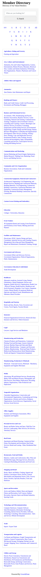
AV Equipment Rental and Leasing (14, 223)
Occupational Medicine (25, 290)
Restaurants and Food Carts (26, 462)
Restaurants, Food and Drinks (13, 455)
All (36, 28)
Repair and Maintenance (11, 244)
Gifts (27, 476)
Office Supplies (8, 411)
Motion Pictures (18, 67)
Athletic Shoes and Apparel (12, 80)
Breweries (31, 460)
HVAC (14, 238)
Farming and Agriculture (11, 54)
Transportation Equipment (24, 353)
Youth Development (10, 270)
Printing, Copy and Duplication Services (20, 135)
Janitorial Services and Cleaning (21, 240)
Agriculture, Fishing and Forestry (14, 51)
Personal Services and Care (12, 423)
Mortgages (23, 105)
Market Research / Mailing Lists (13, 156)
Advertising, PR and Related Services (15, 376)
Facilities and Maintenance (12, 235)
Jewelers (11, 478)
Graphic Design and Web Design (21, 129)
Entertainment (8, 67)
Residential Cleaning (25, 244)
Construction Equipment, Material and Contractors (20, 178)
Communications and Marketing (14, 151)
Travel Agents (13, 307)
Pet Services (31, 428)
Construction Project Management (21, 189)
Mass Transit (28, 539)
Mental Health (13, 290)
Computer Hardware (10, 508)
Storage (34, 244)
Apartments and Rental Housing (13, 441)
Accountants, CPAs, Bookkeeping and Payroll (17, 116)
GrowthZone (25, 574)
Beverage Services (21, 460)
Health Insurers (20, 286)
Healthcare (7, 277)
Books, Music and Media (11, 472)
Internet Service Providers (19, 512)
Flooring (6, 191)
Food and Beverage (15, 343)
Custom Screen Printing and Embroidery (16, 201)
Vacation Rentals (23, 307)
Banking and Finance (10, 100)
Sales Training (22, 137)
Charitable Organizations (11, 395)
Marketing (27, 156)
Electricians (7, 238)
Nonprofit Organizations (11, 392)
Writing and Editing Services (12, 143)
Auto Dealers (8, 92)
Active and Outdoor (10, 491)
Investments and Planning (11, 105)
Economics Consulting (22, 125)
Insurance (7, 315)
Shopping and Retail (10, 470)
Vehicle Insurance (23, 320)
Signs (22, 139)
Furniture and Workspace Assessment (15, 414)
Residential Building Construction (20, 191)
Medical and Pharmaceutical (12, 351)
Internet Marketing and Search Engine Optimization (19, 154)
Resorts (16, 305)
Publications (24, 380)
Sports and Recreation (11, 488)
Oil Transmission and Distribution (22, 560)
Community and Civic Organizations (15, 166)
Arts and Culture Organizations (20, 65)
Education (7, 210)
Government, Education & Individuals (16, 267)
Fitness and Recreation (10, 493)
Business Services (23, 118)
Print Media (16, 380)
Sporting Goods (8, 497)
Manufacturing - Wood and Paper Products (22, 349)
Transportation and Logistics (13, 534)
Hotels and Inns (8, 305)
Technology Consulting (11, 514)
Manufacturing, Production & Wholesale (16, 361)
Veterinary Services (10, 430)
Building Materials (9, 185)
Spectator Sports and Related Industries (23, 495)
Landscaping (13, 428)
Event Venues (17, 225)
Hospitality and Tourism (11, 302)
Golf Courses (22, 493)
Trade (6, 523)
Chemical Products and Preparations (14, 341)
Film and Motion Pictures (16, 378)
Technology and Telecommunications (15, 505)
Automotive (7, 89)
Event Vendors (8, 221)
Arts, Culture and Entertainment (14, 62)
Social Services (14, 403)
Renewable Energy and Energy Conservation (17, 562)
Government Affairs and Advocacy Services (17, 255)
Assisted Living (21, 280)
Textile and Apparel (10, 353)
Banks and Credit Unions (11, 103)
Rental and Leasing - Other (18, 445)
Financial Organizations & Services (14, 318)
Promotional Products (10, 137)
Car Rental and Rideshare (11, 537)
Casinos (32, 65)
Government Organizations (12, 257)
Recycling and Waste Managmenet (22, 242)
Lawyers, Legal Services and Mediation (16, 330)
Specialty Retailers (19, 478)
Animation (7, 65)
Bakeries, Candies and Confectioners (15, 458)
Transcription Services (25, 141)
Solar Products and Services (23, 564)
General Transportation (17, 539)
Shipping (12, 543)
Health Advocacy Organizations (19, 284)
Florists (24, 474)
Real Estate (7, 438)
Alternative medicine (10, 280)
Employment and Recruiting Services (15, 127)
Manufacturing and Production (13, 338)
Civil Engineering (21, 185)
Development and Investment (17, 443)
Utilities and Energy (10, 553)
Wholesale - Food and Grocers (13, 364)
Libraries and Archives (20, 399)
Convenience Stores (15, 474)
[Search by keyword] (20, 13)
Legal (5, 327)
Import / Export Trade (10, 526)
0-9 (5, 28)
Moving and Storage (10, 541)
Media (6, 373)
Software (30, 512)
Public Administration (10, 259)
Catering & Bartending (11, 462)
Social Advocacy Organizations (22, 401)
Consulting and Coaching (11, 123)
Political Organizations (27, 257)
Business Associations (10, 118)
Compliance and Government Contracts (21, 121)
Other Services (17, 133)
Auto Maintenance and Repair (21, 92)
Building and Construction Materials (25, 183)
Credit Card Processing (26, 103)
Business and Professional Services (14, 113)
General (24, 343)
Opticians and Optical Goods (12, 292)
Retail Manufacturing (28, 351)
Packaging (20, 541)
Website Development (18, 516)
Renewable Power (9, 564)
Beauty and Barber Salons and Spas (14, 426)
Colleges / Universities (10, 213)
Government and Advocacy (12, 252)
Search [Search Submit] (20, 19)
